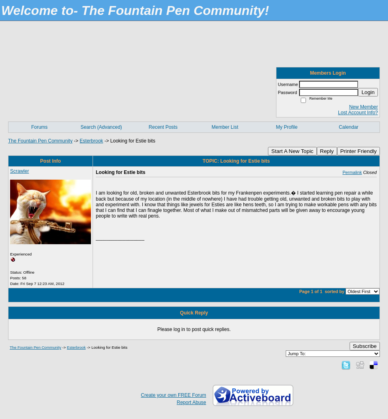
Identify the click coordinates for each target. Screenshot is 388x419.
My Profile (286, 127)
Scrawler (19, 171)
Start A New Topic (292, 151)
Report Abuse (191, 402)
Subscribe (365, 346)
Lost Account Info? (358, 112)
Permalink (352, 172)
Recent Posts (163, 127)
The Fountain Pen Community (40, 141)
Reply (327, 151)
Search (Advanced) (101, 127)
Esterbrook (91, 141)
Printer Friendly (358, 151)
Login (368, 92)
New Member (363, 107)
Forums (39, 127)
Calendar (348, 127)
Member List (224, 127)
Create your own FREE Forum (173, 395)
